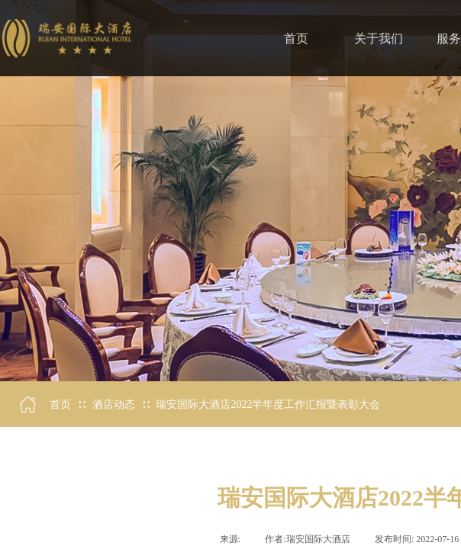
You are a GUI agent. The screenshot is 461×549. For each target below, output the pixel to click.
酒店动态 (113, 404)
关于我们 (378, 38)
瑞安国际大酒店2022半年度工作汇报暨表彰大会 (268, 404)
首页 (60, 404)
